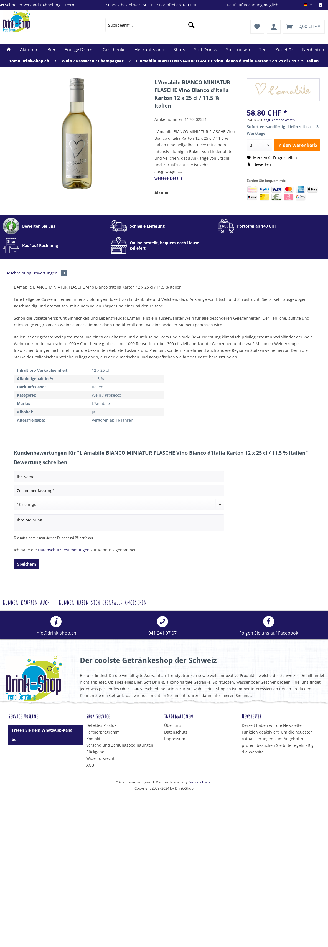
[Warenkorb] (304, 27)
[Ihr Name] (119, 476)
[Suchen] (191, 25)
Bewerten (259, 164)
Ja (156, 197)
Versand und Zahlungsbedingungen (119, 745)
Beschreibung (18, 273)
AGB (90, 765)
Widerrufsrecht (100, 758)
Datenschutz (175, 732)
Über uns (172, 725)
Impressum (174, 738)
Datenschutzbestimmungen (64, 550)
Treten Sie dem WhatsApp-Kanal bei (42, 734)
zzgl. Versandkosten (279, 120)
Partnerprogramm (103, 732)
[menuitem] (323, 4)
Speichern (26, 564)
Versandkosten (200, 782)
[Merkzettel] (257, 27)
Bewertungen (49, 273)
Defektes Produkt (102, 725)
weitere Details (168, 178)
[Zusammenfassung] (119, 490)
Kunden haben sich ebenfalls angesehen (103, 601)
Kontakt (93, 738)
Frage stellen (282, 157)
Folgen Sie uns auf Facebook (268, 626)
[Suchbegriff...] (151, 25)
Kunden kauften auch (26, 601)
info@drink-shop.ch (55, 626)
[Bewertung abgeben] (119, 504)
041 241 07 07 (162, 626)
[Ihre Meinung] (119, 522)
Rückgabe (95, 751)
